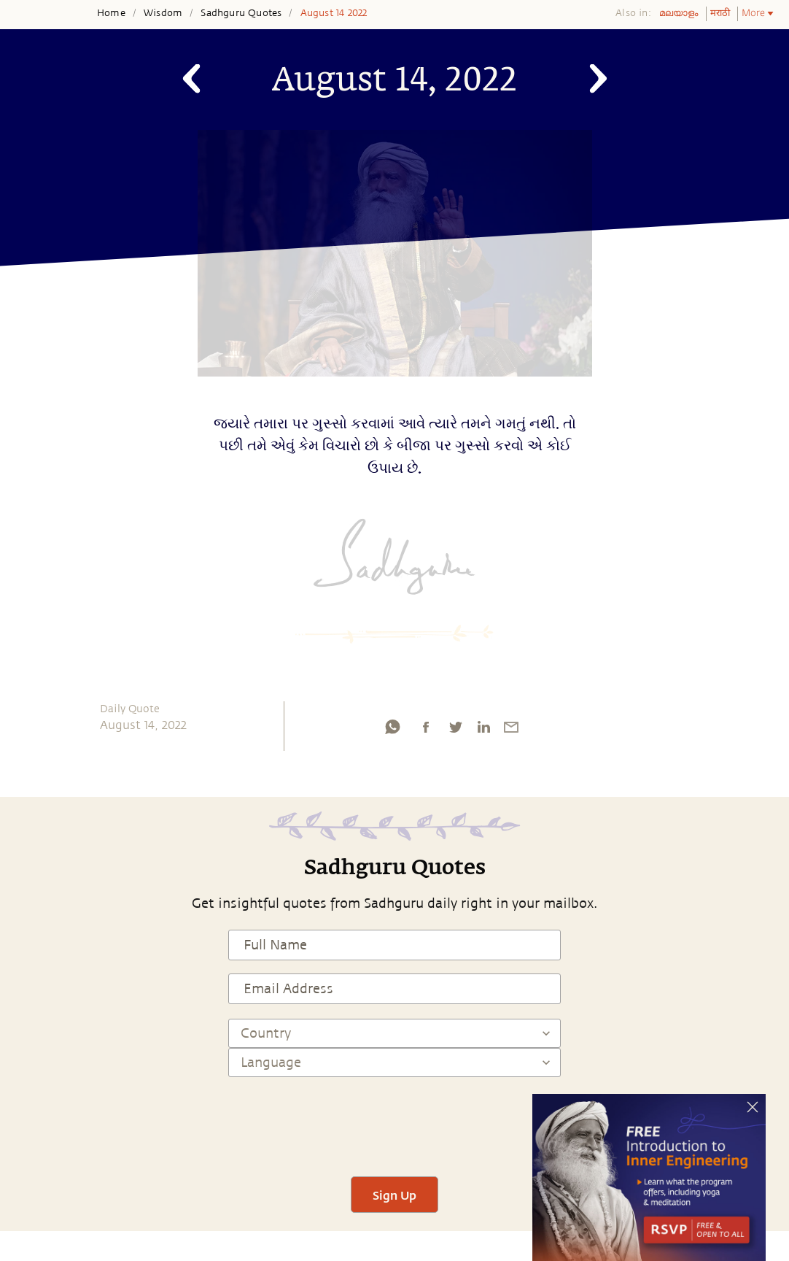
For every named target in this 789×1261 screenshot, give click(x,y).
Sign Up (394, 1195)
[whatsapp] (392, 730)
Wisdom (163, 13)
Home (111, 13)
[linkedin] (483, 730)
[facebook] (426, 730)
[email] (511, 730)
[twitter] (455, 730)
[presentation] (394, 1120)
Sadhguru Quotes (241, 13)
